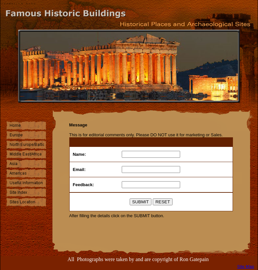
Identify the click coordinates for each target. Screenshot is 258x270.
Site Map (245, 266)
